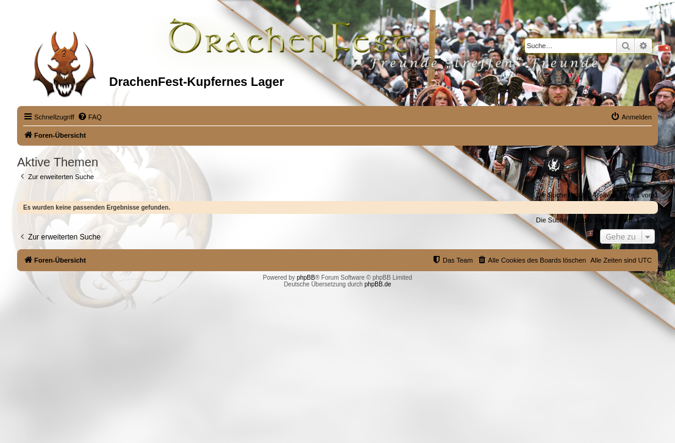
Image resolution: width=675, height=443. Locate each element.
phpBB (306, 277)
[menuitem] (89, 117)
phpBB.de (378, 284)
